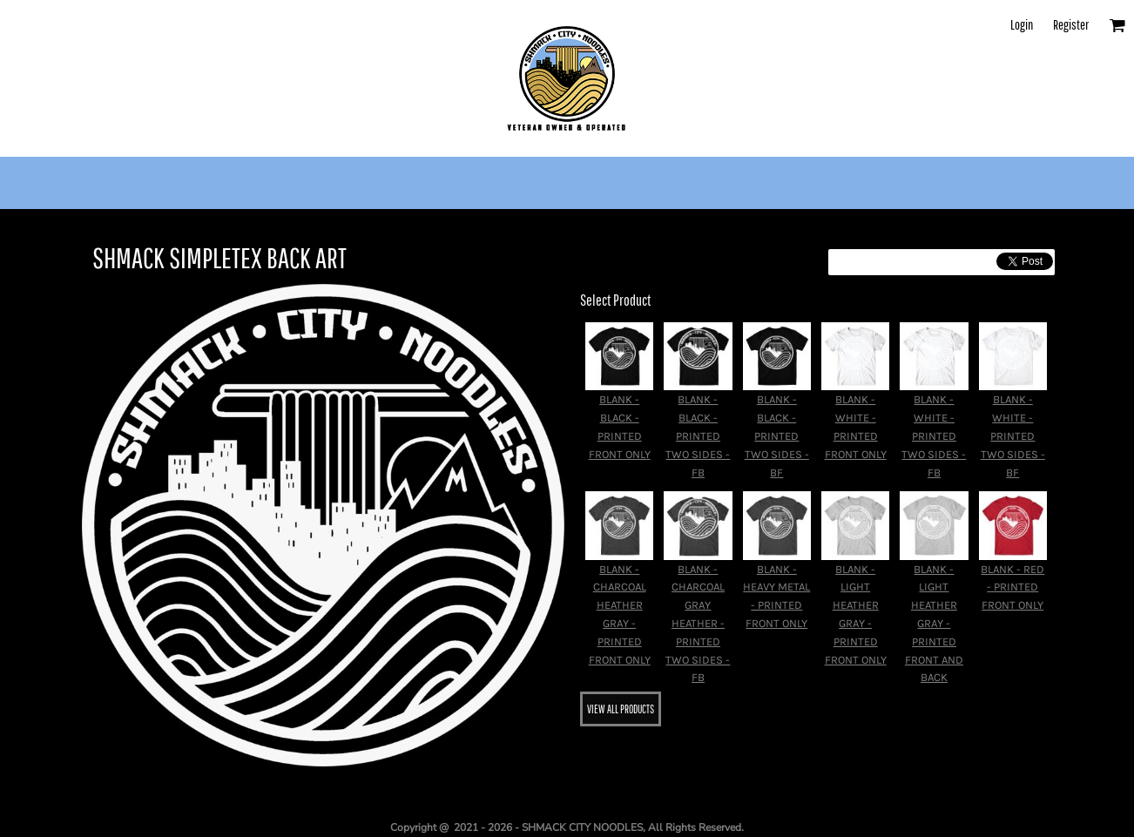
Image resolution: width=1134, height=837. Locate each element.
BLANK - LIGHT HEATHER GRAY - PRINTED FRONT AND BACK (934, 624)
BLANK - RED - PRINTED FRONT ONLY (1012, 587)
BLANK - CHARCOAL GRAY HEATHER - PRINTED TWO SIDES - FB (697, 624)
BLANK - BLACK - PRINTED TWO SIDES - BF (777, 435)
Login (1021, 24)
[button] (1117, 25)
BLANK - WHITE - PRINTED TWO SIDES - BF (1013, 435)
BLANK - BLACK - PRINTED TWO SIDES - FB (697, 435)
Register (1071, 24)
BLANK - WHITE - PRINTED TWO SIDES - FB (933, 435)
